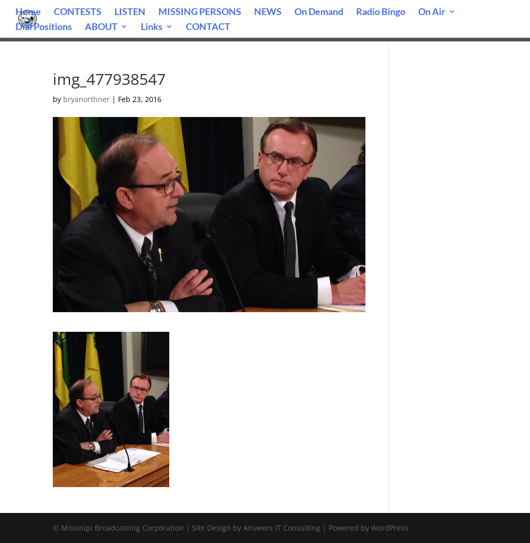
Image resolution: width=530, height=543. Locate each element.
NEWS (268, 12)
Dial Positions (44, 27)
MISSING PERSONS (199, 12)
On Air (431, 12)
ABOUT (101, 27)
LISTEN (129, 12)
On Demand (319, 12)
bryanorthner (86, 99)
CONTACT (208, 27)
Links (152, 27)
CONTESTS (77, 12)
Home (28, 12)
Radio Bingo (380, 12)
